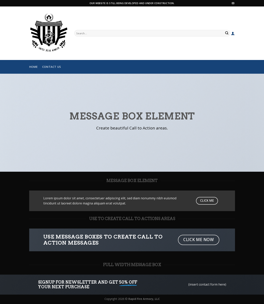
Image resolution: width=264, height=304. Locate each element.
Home (33, 67)
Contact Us (51, 67)
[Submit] (226, 33)
